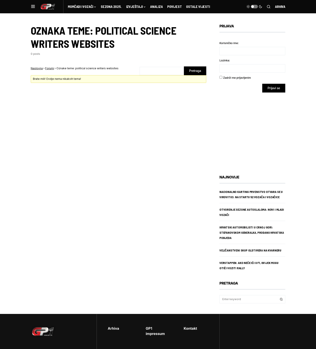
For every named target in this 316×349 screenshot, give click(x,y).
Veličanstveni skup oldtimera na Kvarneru (250, 250)
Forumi (49, 68)
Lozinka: (224, 60)
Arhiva (280, 6)
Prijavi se (274, 88)
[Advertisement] (254, 130)
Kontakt (190, 328)
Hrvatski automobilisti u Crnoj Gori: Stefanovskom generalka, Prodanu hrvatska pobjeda (251, 232)
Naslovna (37, 68)
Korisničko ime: (229, 43)
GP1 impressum (155, 331)
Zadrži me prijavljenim (237, 77)
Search (281, 299)
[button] (33, 6)
